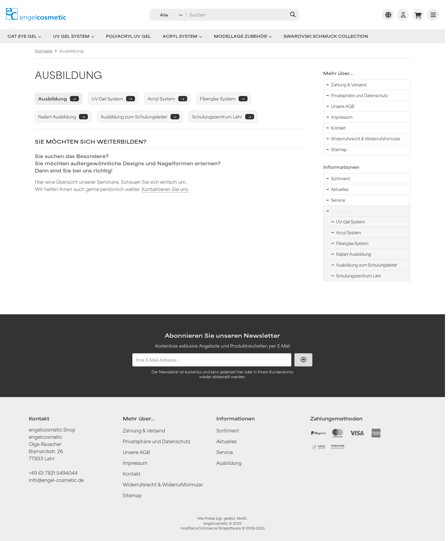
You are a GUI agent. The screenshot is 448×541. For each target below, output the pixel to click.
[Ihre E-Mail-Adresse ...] (211, 359)
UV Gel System (73, 36)
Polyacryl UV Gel (128, 36)
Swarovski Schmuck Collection (326, 36)
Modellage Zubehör (243, 36)
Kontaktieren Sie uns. (165, 189)
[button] (167, 14)
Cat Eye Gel (24, 36)
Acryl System (182, 36)
